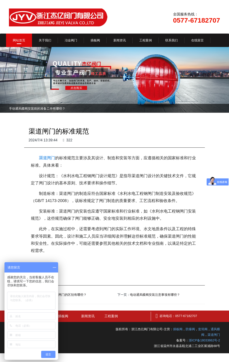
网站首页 (19, 40)
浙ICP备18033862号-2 (204, 340)
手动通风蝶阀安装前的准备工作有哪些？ (37, 108)
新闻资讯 (119, 40)
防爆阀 (190, 329)
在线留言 (197, 40)
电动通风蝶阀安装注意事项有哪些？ (155, 294)
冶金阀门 (71, 40)
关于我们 (45, 40)
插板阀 (95, 40)
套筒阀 (203, 329)
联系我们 (171, 40)
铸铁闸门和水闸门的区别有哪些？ (63, 294)
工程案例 (145, 40)
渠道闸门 (214, 334)
